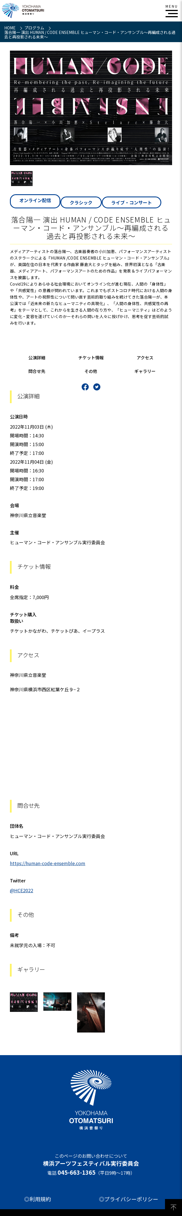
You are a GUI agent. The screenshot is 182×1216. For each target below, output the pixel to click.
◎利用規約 (37, 1199)
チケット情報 (91, 357)
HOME (10, 27)
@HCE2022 (21, 890)
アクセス (145, 357)
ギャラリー (145, 371)
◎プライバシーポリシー (128, 1199)
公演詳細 (36, 357)
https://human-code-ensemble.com (47, 863)
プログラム (34, 27)
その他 (90, 371)
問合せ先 (36, 371)
